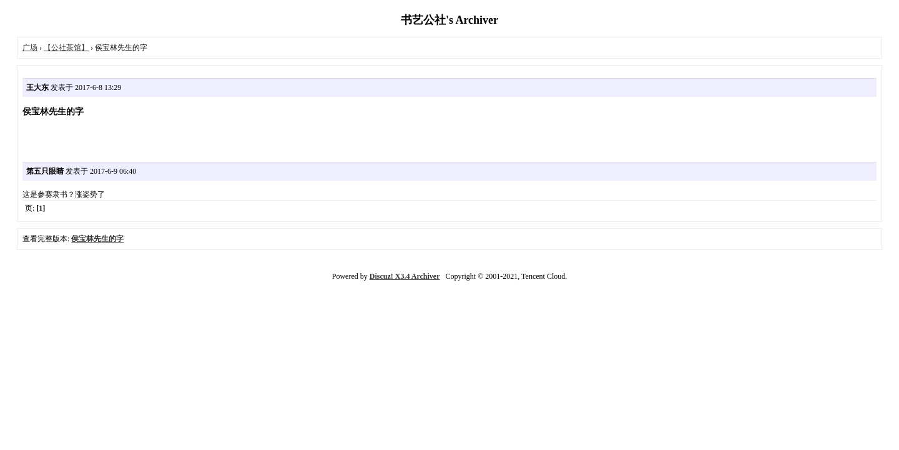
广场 (29, 47)
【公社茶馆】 (66, 47)
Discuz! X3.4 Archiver (405, 276)
